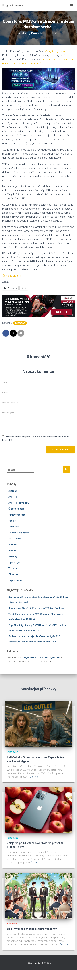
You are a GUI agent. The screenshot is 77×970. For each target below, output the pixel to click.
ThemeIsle (46, 962)
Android (12, 497)
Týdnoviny (13, 568)
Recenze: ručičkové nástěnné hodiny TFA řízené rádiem (36, 608)
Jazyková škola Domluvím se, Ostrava (41, 657)
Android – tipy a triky (18, 503)
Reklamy (12, 556)
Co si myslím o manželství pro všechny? (32, 928)
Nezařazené (14, 538)
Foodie (12, 521)
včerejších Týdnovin (55, 51)
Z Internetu (13, 574)
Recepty (12, 550)
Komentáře (20, 323)
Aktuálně (12, 491)
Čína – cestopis (16, 508)
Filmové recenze (16, 515)
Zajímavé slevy (15, 580)
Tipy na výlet (14, 562)
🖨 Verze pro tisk (11, 275)
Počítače (12, 544)
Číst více (34, 777)
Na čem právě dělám (18, 532)
